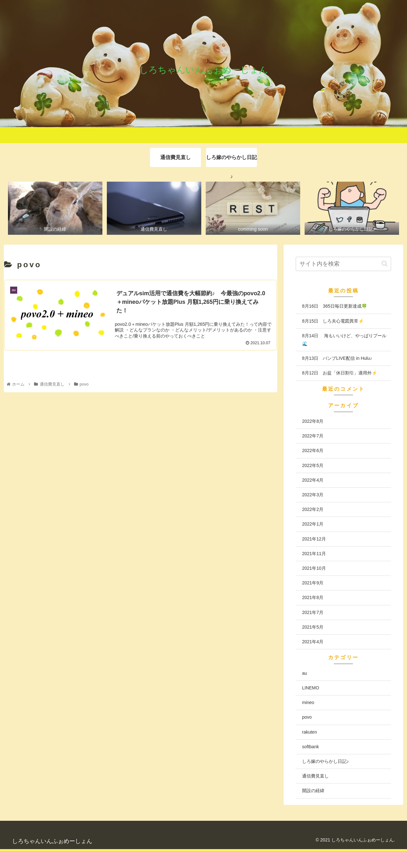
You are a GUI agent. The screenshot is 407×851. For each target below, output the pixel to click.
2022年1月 (312, 524)
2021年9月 (312, 582)
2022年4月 (312, 480)
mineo (308, 702)
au (304, 673)
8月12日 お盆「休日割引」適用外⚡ (339, 373)
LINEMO (310, 687)
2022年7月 (312, 436)
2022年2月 (312, 509)
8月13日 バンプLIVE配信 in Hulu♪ (337, 358)
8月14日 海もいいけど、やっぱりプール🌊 (344, 339)
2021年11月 (314, 553)
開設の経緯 (313, 790)
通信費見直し (315, 776)
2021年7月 (312, 612)
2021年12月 (314, 538)
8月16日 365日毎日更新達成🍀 (334, 306)
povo (307, 717)
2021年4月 (312, 641)
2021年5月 (312, 627)
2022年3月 (312, 494)
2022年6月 (312, 450)
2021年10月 (314, 568)
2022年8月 (312, 421)
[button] (384, 263)
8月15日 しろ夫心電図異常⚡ (333, 321)
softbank (310, 746)
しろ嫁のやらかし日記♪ (325, 761)
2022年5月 (312, 465)
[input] (343, 264)
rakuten (309, 732)
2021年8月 (312, 597)
